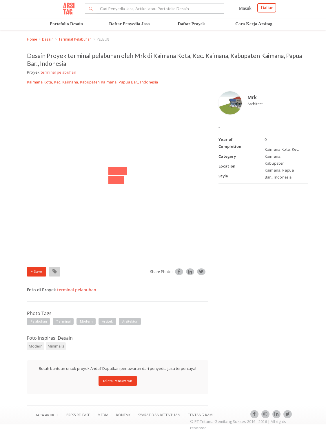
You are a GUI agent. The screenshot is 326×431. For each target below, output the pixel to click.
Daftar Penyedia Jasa (129, 23)
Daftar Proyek (191, 23)
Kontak (123, 414)
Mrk (252, 97)
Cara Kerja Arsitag (253, 23)
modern (86, 321)
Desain (48, 39)
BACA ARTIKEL (47, 415)
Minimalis (56, 346)
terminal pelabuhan (75, 39)
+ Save (36, 271)
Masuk (245, 8)
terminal (63, 321)
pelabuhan (38, 321)
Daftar (267, 7)
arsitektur (130, 321)
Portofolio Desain (66, 23)
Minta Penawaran (117, 381)
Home (32, 39)
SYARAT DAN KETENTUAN (159, 414)
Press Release (78, 414)
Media (103, 414)
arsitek (107, 321)
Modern (36, 346)
